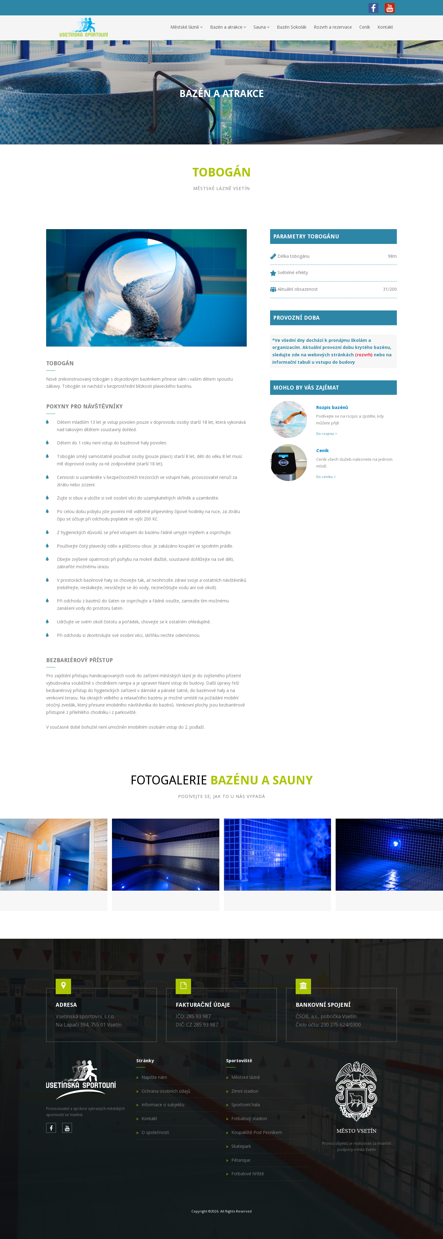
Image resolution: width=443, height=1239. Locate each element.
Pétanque (240, 1160)
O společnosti (155, 1132)
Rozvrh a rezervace (333, 27)
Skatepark (241, 1146)
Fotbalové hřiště (247, 1173)
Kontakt (385, 27)
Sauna (261, 27)
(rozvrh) (364, 355)
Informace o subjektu (163, 1104)
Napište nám (154, 1077)
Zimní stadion (244, 1091)
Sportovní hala (245, 1104)
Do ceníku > (326, 476)
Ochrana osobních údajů (166, 1091)
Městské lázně (186, 27)
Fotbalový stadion (249, 1118)
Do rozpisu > (326, 433)
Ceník (364, 27)
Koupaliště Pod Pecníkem (256, 1132)
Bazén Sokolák (291, 27)
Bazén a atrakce (228, 27)
